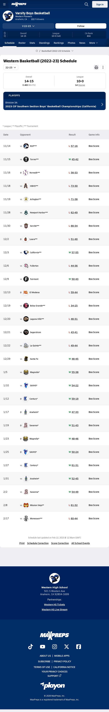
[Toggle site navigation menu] (4, 4)
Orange (81, 85)
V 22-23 (28, 26)
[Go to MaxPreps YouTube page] (42, 647)
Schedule (10, 42)
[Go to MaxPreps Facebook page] (78, 647)
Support (55, 675)
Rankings (59, 42)
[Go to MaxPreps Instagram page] (54, 647)
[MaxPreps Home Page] (37, 51)
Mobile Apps (61, 655)
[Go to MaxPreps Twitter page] (66, 647)
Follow (80, 26)
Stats (32, 42)
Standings (44, 42)
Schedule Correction (38, 543)
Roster (22, 42)
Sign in (99, 4)
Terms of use (42, 667)
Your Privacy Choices (54, 671)
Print (22, 543)
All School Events (80, 543)
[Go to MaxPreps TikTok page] (30, 647)
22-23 (11, 67)
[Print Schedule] (96, 67)
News (82, 42)
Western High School (54, 581)
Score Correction (60, 543)
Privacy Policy (62, 661)
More (93, 42)
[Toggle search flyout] (86, 4)
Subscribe (44, 661)
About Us (45, 655)
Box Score (94, 145)
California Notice (64, 667)
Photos (71, 42)
